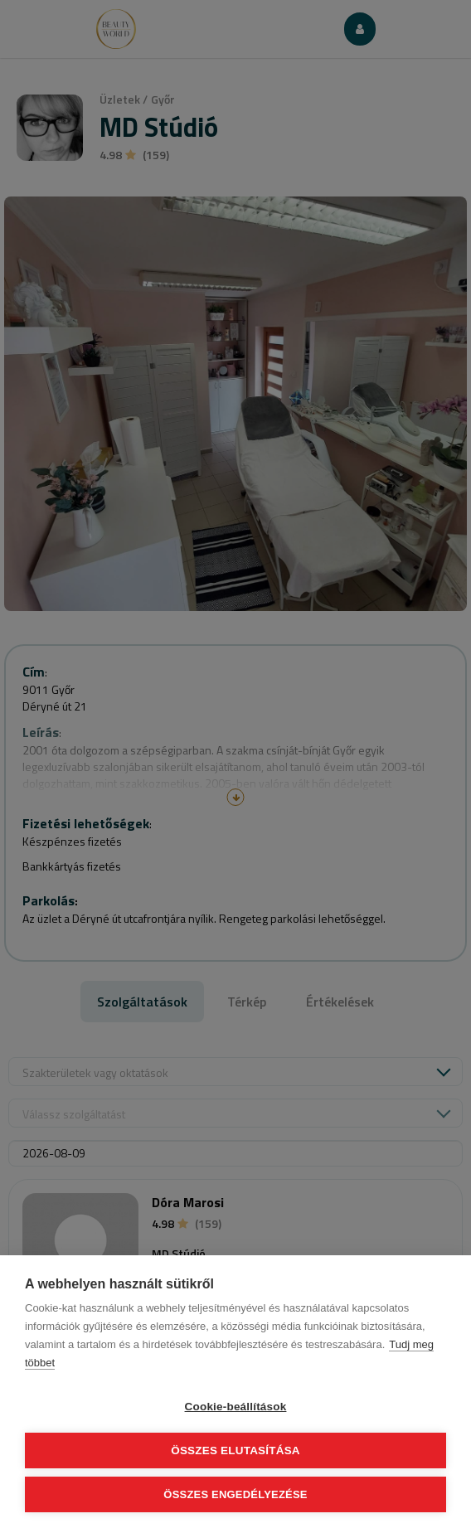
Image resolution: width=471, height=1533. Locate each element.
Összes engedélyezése (235, 1494)
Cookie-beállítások (236, 1406)
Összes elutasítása (235, 1450)
